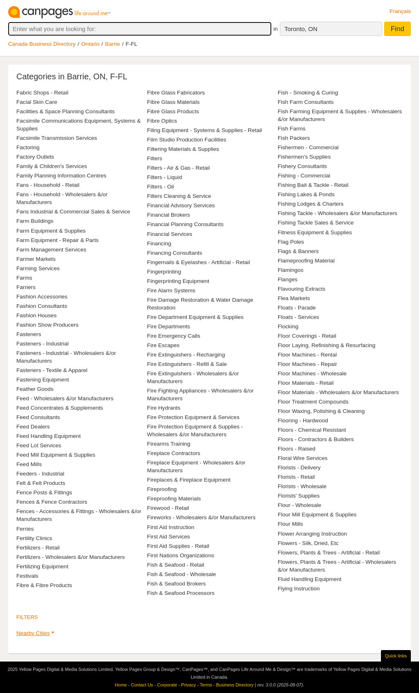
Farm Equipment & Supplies (51, 231)
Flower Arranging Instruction (312, 534)
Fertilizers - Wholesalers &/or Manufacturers (70, 557)
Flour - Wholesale (300, 505)
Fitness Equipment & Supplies (315, 232)
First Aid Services (168, 537)
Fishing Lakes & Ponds (306, 194)
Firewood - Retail (168, 508)
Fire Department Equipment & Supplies (195, 317)
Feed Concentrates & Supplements (59, 408)
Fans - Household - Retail (47, 185)
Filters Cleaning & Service (179, 196)
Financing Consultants (174, 253)
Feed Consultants (38, 417)
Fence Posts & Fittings (44, 492)
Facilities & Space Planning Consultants (65, 111)
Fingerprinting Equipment (178, 281)
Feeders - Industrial (40, 474)
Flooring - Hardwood (303, 420)
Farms (24, 278)
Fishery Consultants (302, 166)
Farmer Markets (36, 259)
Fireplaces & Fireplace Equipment (188, 480)
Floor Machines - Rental (307, 355)
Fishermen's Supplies (304, 157)
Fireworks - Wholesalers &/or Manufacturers (201, 517)
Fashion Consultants (41, 306)
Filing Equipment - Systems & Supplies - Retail (204, 130)
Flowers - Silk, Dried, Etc (308, 543)
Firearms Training (168, 444)
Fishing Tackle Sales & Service (316, 223)
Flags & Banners (298, 251)
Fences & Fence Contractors (51, 502)
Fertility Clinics (34, 538)
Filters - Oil (160, 187)
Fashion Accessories (42, 297)
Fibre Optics (162, 121)
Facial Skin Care (36, 102)
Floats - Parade (297, 308)
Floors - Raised (296, 449)
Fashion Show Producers (47, 325)
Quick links (396, 655)
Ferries (25, 529)
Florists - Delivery (299, 467)
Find (397, 29)
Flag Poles (291, 242)
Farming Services (38, 268)
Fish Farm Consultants (306, 102)
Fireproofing (162, 489)
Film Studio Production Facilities (186, 140)
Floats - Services (298, 317)
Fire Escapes (163, 345)
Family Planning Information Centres (61, 176)
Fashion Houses (36, 315)
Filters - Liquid (164, 177)
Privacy (188, 684)
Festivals (27, 576)
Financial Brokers (168, 215)
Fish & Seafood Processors (180, 593)
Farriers (26, 287)
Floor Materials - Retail (306, 383)
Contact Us (142, 684)
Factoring (28, 147)
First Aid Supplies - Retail (178, 546)
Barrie (112, 44)
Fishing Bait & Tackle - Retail (313, 185)
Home (121, 684)
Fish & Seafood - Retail (175, 565)
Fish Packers (294, 138)
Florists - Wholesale (302, 486)
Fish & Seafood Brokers (176, 584)
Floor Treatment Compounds (313, 402)
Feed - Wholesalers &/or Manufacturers (64, 398)
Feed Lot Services (38, 445)
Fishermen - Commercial (308, 147)
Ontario (90, 44)
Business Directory (235, 684)
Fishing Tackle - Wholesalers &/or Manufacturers (337, 213)
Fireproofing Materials (173, 499)
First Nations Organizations (180, 555)
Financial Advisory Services (180, 205)
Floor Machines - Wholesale (312, 373)
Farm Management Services (51, 250)
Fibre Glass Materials (173, 102)
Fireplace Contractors (173, 453)
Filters (154, 158)
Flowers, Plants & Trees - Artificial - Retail (329, 552)
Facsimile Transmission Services (56, 138)
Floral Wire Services (303, 458)
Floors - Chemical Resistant (312, 430)
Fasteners (28, 334)
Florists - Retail (296, 477)
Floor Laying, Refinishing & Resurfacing (327, 345)
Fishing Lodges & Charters (311, 204)
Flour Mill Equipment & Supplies (317, 514)
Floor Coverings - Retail (307, 336)
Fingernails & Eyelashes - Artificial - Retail (198, 262)
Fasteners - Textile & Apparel (52, 370)
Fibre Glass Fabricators (176, 93)
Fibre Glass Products (173, 111)
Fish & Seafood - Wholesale (181, 574)
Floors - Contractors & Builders (316, 439)
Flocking (288, 326)
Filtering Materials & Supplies (183, 149)
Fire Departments (168, 326)
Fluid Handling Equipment (310, 579)
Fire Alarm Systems (171, 290)
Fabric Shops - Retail (42, 93)
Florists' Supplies (299, 496)
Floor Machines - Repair (307, 364)
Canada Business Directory (42, 44)
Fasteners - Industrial (42, 344)
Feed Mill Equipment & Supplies (55, 455)
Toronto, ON (301, 28)
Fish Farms (292, 129)
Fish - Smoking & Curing (308, 93)
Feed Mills (29, 464)
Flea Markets (294, 298)
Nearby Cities (33, 633)
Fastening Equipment (42, 380)
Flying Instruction (299, 588)
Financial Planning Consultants (185, 224)
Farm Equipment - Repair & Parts (57, 240)
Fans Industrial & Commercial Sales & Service (73, 212)
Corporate (167, 684)
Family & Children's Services (51, 166)
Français (400, 11)
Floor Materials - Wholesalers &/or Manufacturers (338, 392)
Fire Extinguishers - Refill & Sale (187, 364)
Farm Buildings (35, 221)
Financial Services (169, 234)
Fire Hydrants (163, 408)
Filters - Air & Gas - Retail (178, 168)
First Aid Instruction (170, 527)
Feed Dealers (33, 427)
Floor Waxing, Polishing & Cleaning (321, 411)
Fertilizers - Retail (38, 548)
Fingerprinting (164, 272)
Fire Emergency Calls (173, 336)
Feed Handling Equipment (48, 436)
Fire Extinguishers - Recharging (186, 355)
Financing (159, 243)
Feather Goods (35, 389)
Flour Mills (290, 524)
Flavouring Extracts (301, 289)
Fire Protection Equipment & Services (193, 417)
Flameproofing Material (306, 261)
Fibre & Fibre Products (44, 585)
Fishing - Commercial (304, 176)
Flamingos (291, 270)
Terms (206, 684)
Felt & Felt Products (40, 483)
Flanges (287, 279)
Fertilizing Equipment (42, 566)
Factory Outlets (35, 157)
